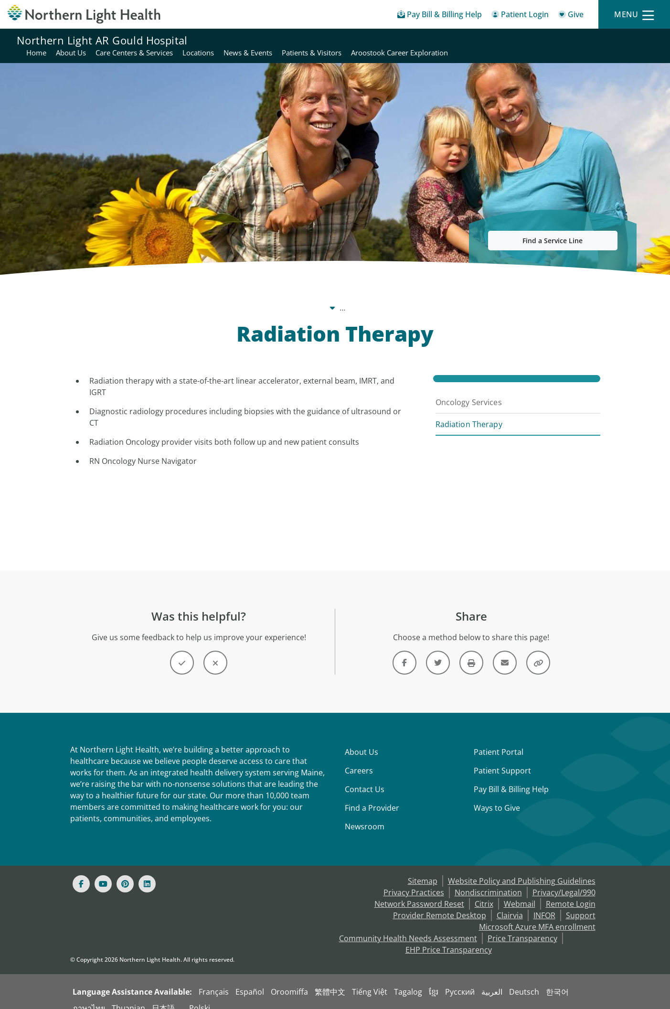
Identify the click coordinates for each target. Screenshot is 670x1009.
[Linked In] (147, 872)
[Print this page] (471, 651)
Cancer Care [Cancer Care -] (441, 296)
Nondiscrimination (488, 881)
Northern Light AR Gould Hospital (102, 40)
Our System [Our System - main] (157, 296)
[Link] (404, 651)
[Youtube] (103, 872)
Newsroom (364, 815)
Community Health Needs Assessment (408, 927)
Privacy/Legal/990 (564, 881)
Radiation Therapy (469, 413)
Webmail (519, 892)
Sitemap (422, 869)
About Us (361, 740)
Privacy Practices (413, 881)
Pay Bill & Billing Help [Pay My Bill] (511, 778)
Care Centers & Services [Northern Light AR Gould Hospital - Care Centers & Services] (339, 40)
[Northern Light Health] (83, 14)
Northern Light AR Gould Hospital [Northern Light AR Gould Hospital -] (250, 296)
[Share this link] (538, 651)
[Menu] (634, 14)
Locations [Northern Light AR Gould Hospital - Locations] (403, 40)
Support (581, 904)
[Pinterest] (125, 872)
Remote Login (571, 892)
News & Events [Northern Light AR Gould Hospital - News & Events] (452, 40)
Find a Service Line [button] (552, 229)
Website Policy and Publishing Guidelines (522, 869)
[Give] (571, 16)
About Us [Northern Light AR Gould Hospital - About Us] (276, 40)
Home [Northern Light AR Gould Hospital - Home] (241, 40)
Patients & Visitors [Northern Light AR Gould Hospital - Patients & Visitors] (516, 40)
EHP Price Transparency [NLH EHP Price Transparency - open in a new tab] (448, 938)
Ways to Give (497, 796)
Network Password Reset (419, 892)
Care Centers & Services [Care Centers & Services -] (365, 296)
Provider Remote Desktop (439, 904)
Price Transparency (522, 927)
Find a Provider (372, 796)
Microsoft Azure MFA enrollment (537, 915)
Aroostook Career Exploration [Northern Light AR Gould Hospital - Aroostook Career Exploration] (604, 40)
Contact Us (364, 778)
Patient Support (502, 759)
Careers (359, 759)
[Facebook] (81, 872)
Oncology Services (469, 391)
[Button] (182, 651)
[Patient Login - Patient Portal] (520, 16)
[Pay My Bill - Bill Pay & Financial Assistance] (439, 16)
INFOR (544, 904)
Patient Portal (498, 740)
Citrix (484, 892)
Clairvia (510, 904)
